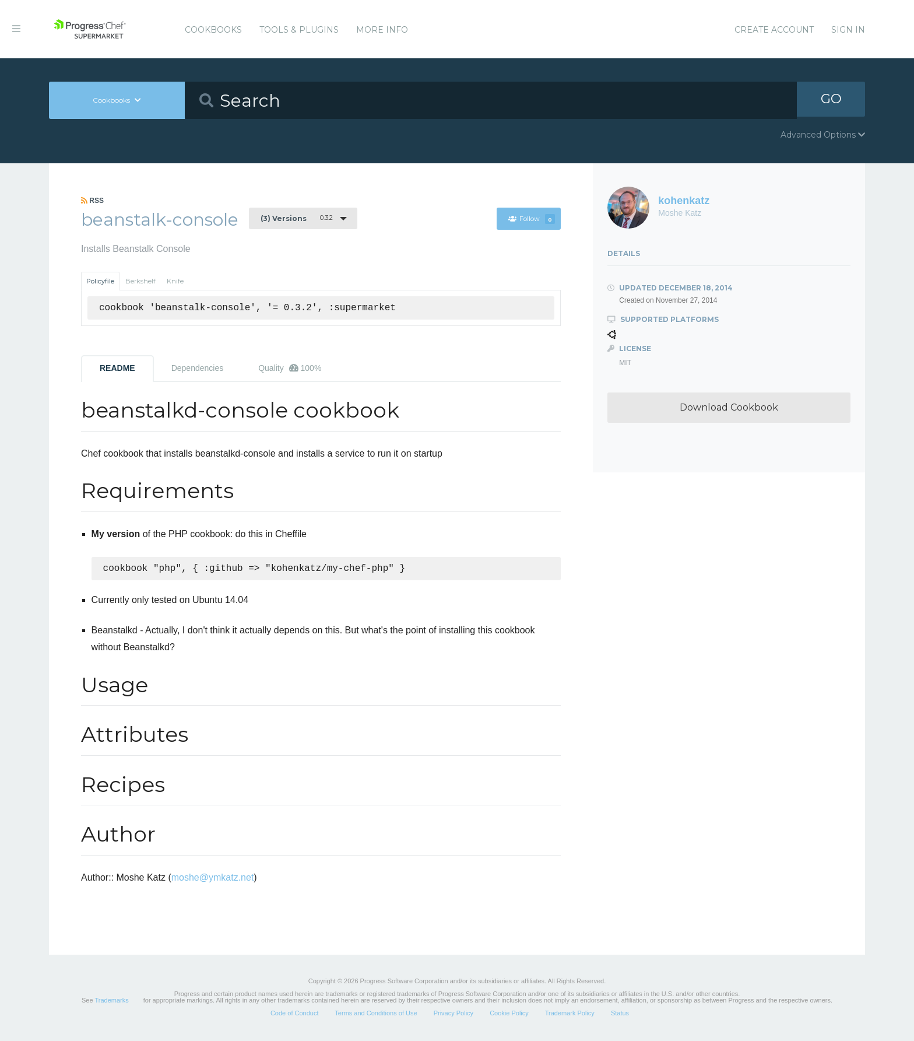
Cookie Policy (509, 1014)
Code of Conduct (294, 1014)
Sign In (848, 29)
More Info (382, 29)
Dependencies (197, 368)
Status (620, 1014)
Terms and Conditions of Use (376, 1014)
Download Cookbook (729, 407)
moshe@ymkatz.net (212, 879)
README (117, 368)
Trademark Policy (570, 1014)
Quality (289, 368)
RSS (92, 201)
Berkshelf (140, 281)
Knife (175, 281)
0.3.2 (297, 218)
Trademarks (111, 1001)
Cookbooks (213, 29)
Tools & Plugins (299, 29)
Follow (531, 218)
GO (831, 100)
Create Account (774, 29)
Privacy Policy (453, 1014)
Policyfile (100, 281)
